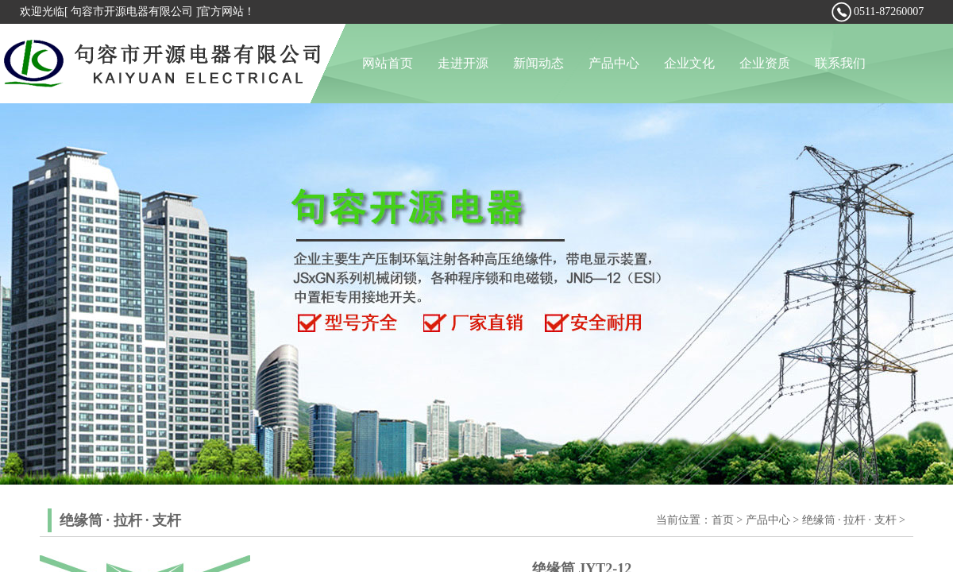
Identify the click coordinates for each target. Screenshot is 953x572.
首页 (723, 520)
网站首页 (387, 63)
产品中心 (613, 63)
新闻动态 (538, 63)
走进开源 (463, 63)
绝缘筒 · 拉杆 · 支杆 (849, 520)
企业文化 (689, 63)
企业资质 (764, 63)
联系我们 (840, 63)
